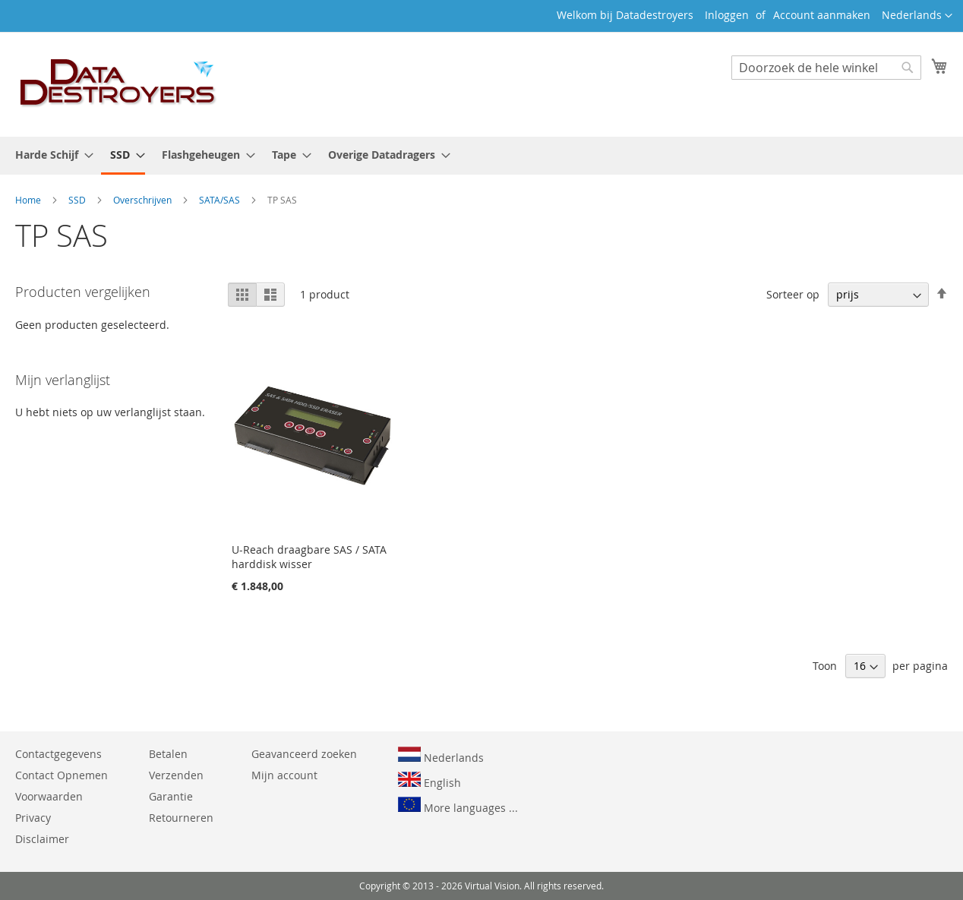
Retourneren (181, 817)
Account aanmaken (821, 15)
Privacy (33, 817)
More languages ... (458, 806)
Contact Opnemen (61, 775)
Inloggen (727, 15)
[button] (917, 16)
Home (29, 200)
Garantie (171, 796)
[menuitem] (49, 154)
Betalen (168, 754)
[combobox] (826, 67)
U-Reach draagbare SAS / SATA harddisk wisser (309, 556)
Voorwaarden (49, 796)
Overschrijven (143, 200)
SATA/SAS (220, 200)
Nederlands (441, 756)
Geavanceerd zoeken (304, 754)
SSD (78, 200)
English (429, 781)
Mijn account (284, 775)
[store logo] (118, 83)
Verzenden (176, 775)
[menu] (481, 156)
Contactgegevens (58, 754)
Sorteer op (792, 294)
